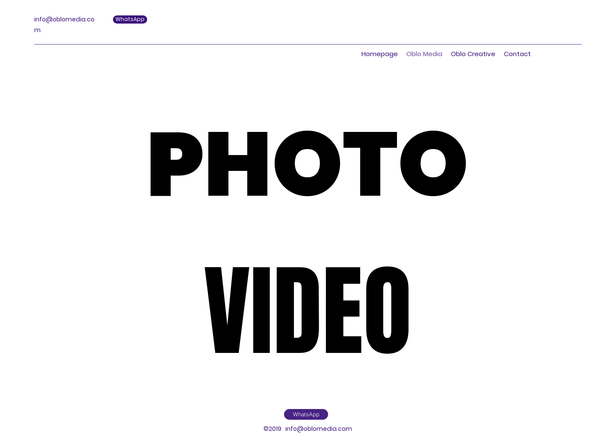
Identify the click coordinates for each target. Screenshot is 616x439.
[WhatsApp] (306, 414)
